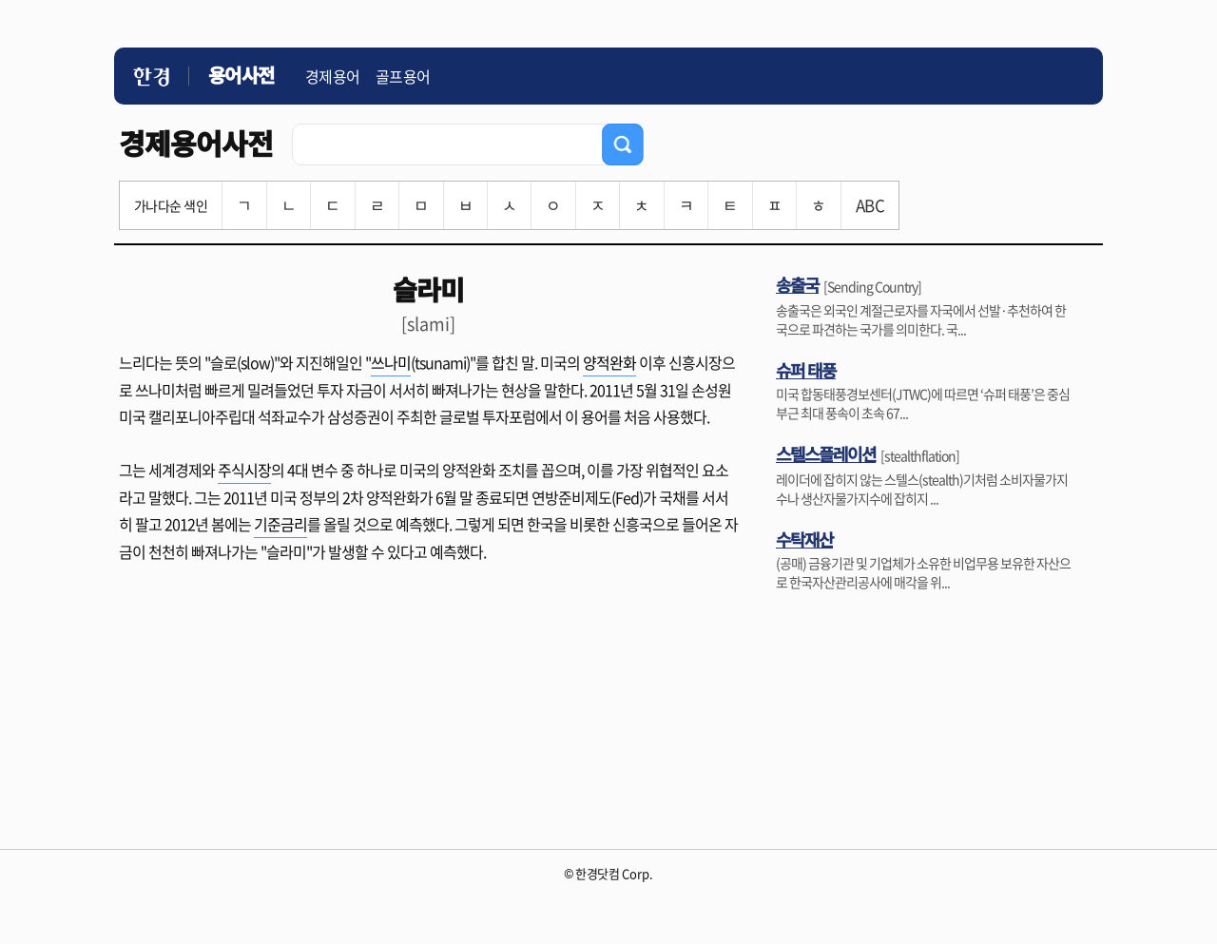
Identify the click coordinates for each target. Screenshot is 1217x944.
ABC (870, 205)
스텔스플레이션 (826, 453)
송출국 (797, 284)
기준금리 (280, 523)
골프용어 (403, 76)
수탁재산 (804, 539)
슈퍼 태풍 (806, 369)
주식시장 (244, 469)
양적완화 (609, 362)
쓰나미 (391, 362)
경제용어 (332, 76)
